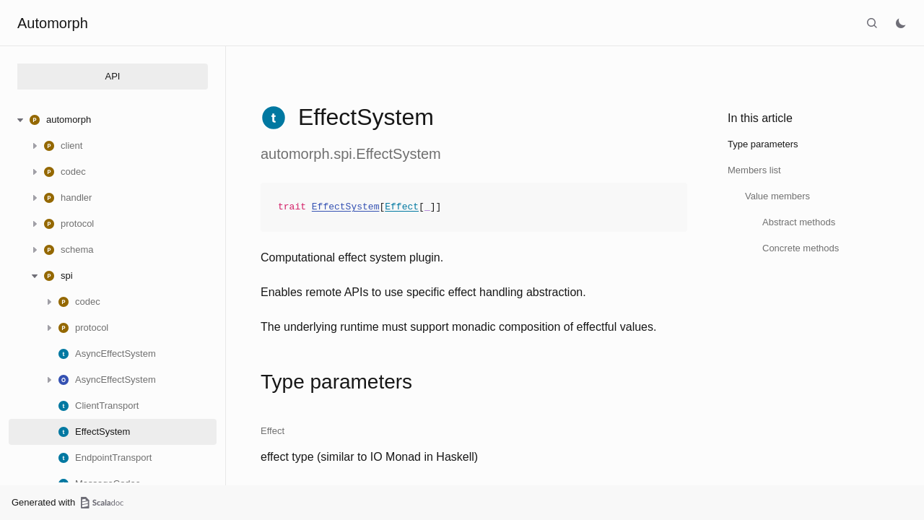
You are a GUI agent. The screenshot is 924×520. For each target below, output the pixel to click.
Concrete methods (800, 248)
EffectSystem (346, 207)
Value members (777, 196)
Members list (754, 170)
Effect (402, 207)
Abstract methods (798, 222)
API (113, 76)
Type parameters (763, 144)
